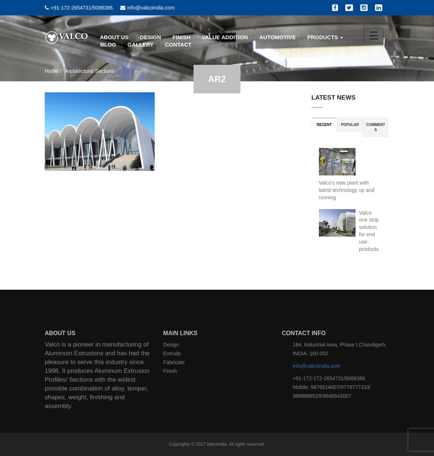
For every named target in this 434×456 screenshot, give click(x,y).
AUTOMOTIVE (277, 37)
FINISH (181, 37)
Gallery (141, 44)
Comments (375, 127)
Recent (324, 125)
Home (51, 71)
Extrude (172, 353)
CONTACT (178, 44)
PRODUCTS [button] (325, 37)
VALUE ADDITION (225, 37)
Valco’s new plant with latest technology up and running (347, 190)
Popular (350, 125)
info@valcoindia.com (316, 366)
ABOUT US (114, 37)
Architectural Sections (89, 71)
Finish (170, 371)
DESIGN (150, 37)
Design (171, 345)
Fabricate (173, 362)
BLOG (108, 44)
